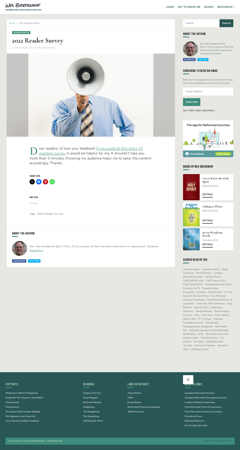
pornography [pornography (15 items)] (213, 322)
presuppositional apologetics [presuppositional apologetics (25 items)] (199, 326)
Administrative (20, 32)
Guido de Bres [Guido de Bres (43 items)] (202, 307)
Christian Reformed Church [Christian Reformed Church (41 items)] (219, 284)
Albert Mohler (135, 393)
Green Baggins (90, 398)
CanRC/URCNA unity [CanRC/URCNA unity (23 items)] (194, 280)
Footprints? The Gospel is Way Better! (24, 398)
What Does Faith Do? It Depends (21, 393)
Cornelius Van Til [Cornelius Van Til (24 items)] (192, 288)
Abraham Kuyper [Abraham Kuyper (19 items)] (192, 269)
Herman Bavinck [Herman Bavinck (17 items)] (205, 311)
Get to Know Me (189, 7)
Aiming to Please (214, 206)
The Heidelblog (91, 416)
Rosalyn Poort (224, 441)
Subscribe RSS (54, 441)
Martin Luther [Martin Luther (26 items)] (190, 318)
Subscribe (193, 102)
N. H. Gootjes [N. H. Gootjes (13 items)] (206, 318)
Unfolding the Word (93, 421)
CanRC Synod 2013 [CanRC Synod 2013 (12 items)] (194, 284)
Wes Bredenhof (45, 47)
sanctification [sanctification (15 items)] (190, 334)
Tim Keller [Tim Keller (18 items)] (200, 341)
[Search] (202, 23)
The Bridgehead (91, 412)
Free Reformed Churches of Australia (203, 412)
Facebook (18, 260)
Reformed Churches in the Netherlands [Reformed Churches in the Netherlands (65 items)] (210, 330)
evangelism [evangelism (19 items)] (190, 292)
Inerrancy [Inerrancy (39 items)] (188, 315)
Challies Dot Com (92, 393)
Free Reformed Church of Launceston (203, 407)
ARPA (131, 398)
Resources (225, 7)
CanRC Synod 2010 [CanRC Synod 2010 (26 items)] (216, 280)
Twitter (33, 260)
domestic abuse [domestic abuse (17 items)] (211, 288)
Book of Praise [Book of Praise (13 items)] (205, 273)
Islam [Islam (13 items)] (198, 315)
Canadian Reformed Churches (199, 393)
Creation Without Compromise (200, 402)
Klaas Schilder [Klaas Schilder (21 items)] (223, 315)
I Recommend (12, 402)
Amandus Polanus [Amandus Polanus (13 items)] (212, 269)
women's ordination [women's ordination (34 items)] (206, 345)
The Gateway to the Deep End (20, 416)
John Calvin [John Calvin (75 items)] (208, 315)
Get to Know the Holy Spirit (217, 180)
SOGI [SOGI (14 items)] (201, 334)
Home (170, 7)
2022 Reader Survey (50, 214)
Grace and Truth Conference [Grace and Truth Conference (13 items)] (212, 303)
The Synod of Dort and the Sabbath (22, 412)
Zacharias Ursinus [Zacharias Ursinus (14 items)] (201, 349)
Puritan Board (134, 402)
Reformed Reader (92, 402)
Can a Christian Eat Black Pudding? (22, 421)
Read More (35, 250)
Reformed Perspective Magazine (144, 407)
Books (209, 7)
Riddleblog (88, 407)
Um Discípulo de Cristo (196, 425)
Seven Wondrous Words (214, 234)
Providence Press (193, 416)
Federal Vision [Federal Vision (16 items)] (217, 292)
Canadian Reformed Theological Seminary (206, 398)
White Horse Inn (136, 412)
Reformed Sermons (194, 421)
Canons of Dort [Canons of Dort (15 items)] (214, 276)
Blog (11, 23)
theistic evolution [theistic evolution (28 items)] (210, 337)
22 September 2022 (21, 47)
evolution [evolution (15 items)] (202, 292)
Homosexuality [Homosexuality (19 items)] (222, 311)
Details (209, 194)
